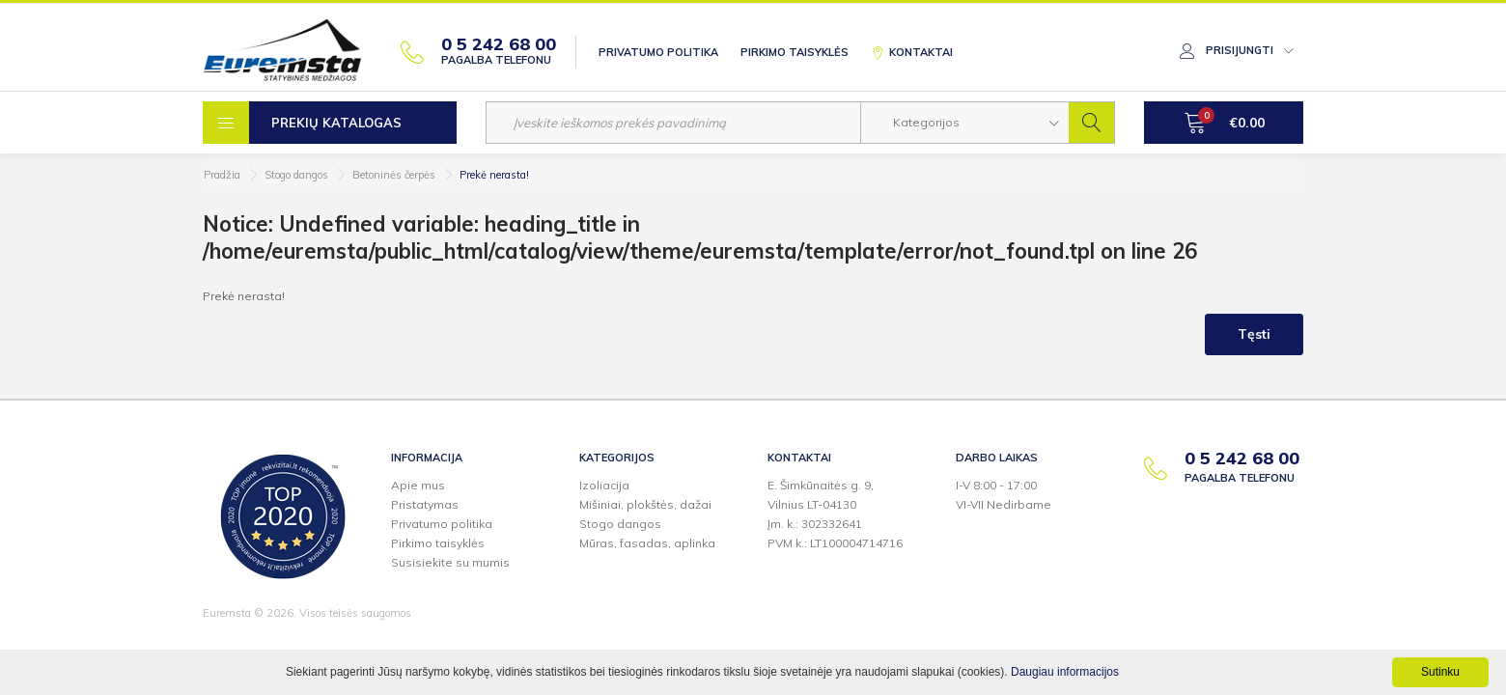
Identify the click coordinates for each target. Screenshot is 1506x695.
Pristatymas (425, 504)
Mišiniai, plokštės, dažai (645, 504)
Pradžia (222, 174)
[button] (965, 122)
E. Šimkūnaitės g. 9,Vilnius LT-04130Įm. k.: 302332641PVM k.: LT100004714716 (835, 514)
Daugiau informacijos (1065, 672)
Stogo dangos (296, 174)
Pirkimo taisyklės (794, 52)
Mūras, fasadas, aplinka (647, 543)
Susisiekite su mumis (450, 562)
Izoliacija (604, 485)
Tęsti (1254, 334)
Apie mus (418, 485)
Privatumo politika (658, 52)
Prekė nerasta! (494, 174)
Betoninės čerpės (393, 174)
